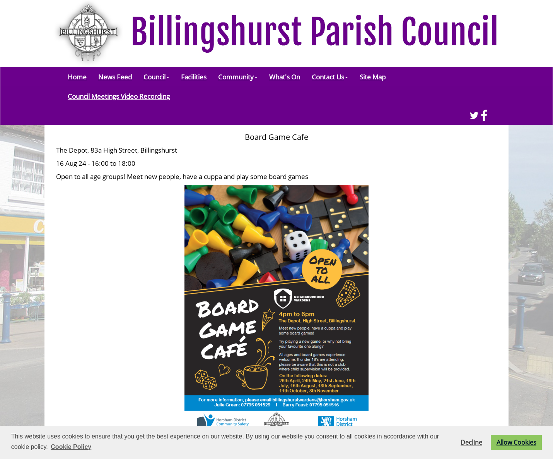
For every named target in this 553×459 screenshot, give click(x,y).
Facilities (194, 76)
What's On (284, 76)
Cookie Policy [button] (71, 447)
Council (156, 76)
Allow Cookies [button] (516, 442)
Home (77, 76)
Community (238, 76)
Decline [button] (471, 442)
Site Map (373, 76)
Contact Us (330, 76)
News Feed (115, 76)
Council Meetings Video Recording (119, 96)
